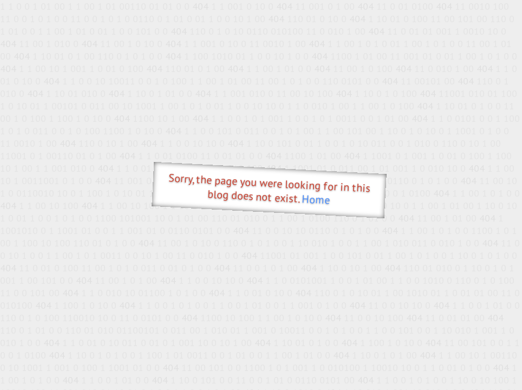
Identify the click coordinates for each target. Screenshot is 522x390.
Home (316, 199)
